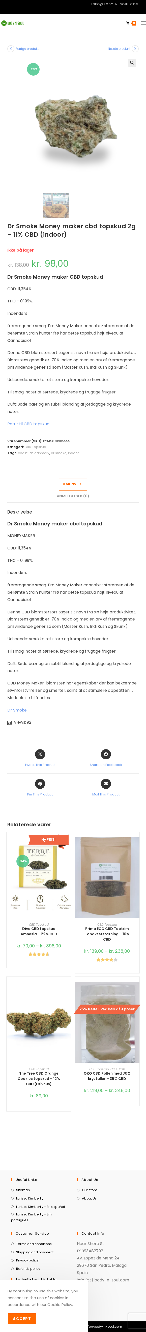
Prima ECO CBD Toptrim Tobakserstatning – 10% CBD (107, 934)
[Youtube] (48, 1271)
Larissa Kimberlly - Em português (31, 1194)
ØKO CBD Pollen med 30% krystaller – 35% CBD (107, 1076)
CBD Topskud (35, 447)
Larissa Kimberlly (29, 1175)
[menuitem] (97, 1315)
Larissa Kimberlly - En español (40, 1184)
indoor (73, 453)
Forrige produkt (27, 49)
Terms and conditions (34, 1221)
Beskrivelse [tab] (73, 483)
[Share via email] (106, 788)
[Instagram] (33, 1271)
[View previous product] (10, 48)
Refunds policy (28, 1246)
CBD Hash (117, 1069)
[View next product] (135, 48)
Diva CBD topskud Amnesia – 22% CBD (39, 931)
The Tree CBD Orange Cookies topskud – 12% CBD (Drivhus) (39, 1078)
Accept (22, 1318)
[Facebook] (18, 1271)
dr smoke (59, 453)
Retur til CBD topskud (28, 424)
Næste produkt (119, 49)
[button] (132, 63)
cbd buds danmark (33, 453)
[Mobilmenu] (141, 23)
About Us (89, 1175)
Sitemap (23, 1167)
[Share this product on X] (40, 758)
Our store (89, 1167)
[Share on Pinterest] (40, 788)
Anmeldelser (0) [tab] (73, 496)
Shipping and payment (34, 1229)
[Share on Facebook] (106, 758)
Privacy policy (27, 1237)
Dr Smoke (17, 710)
